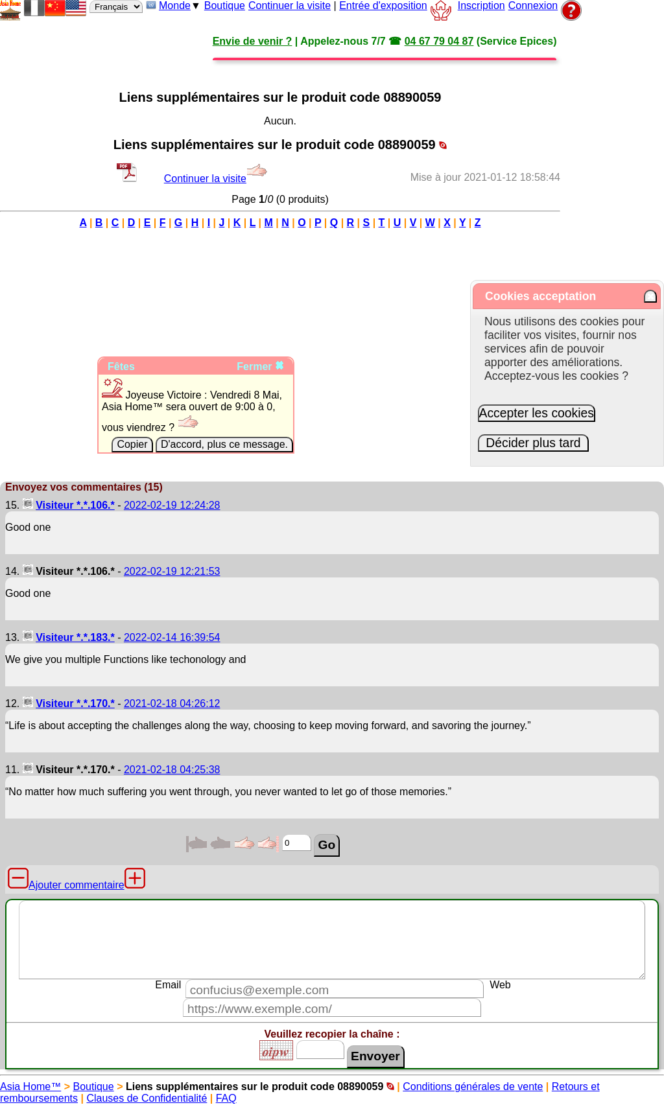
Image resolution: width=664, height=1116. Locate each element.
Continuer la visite (289, 5)
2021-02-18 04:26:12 (172, 703)
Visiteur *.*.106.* (75, 505)
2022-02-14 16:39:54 (172, 637)
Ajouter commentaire (76, 884)
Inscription (481, 5)
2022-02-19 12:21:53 (172, 571)
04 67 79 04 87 (439, 41)
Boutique (224, 5)
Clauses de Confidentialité (146, 1098)
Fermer (260, 366)
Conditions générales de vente (473, 1086)
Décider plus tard (533, 443)
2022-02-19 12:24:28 (172, 505)
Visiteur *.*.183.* (75, 637)
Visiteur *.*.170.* (75, 703)
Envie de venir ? (252, 41)
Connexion (533, 5)
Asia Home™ (30, 1086)
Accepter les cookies (537, 413)
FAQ (226, 1098)
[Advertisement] (280, 261)
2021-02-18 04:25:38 (172, 769)
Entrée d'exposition (383, 5)
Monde (175, 5)
